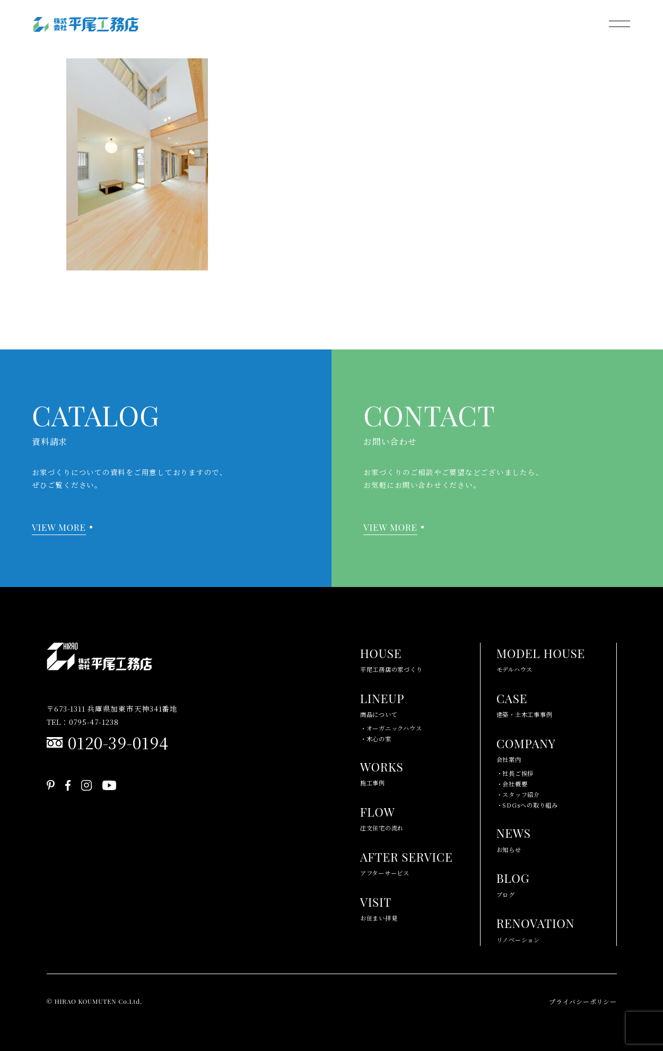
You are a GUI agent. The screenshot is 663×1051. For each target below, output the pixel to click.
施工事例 (382, 771)
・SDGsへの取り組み (527, 805)
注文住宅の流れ (382, 817)
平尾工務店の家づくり (391, 658)
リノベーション (535, 928)
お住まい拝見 (379, 907)
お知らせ (513, 838)
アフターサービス (406, 862)
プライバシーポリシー (583, 1001)
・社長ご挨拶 (515, 773)
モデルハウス (540, 658)
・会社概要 (512, 784)
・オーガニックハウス (391, 728)
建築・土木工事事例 (524, 703)
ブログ (513, 883)
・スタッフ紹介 (518, 794)
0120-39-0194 (118, 742)
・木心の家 (375, 738)
